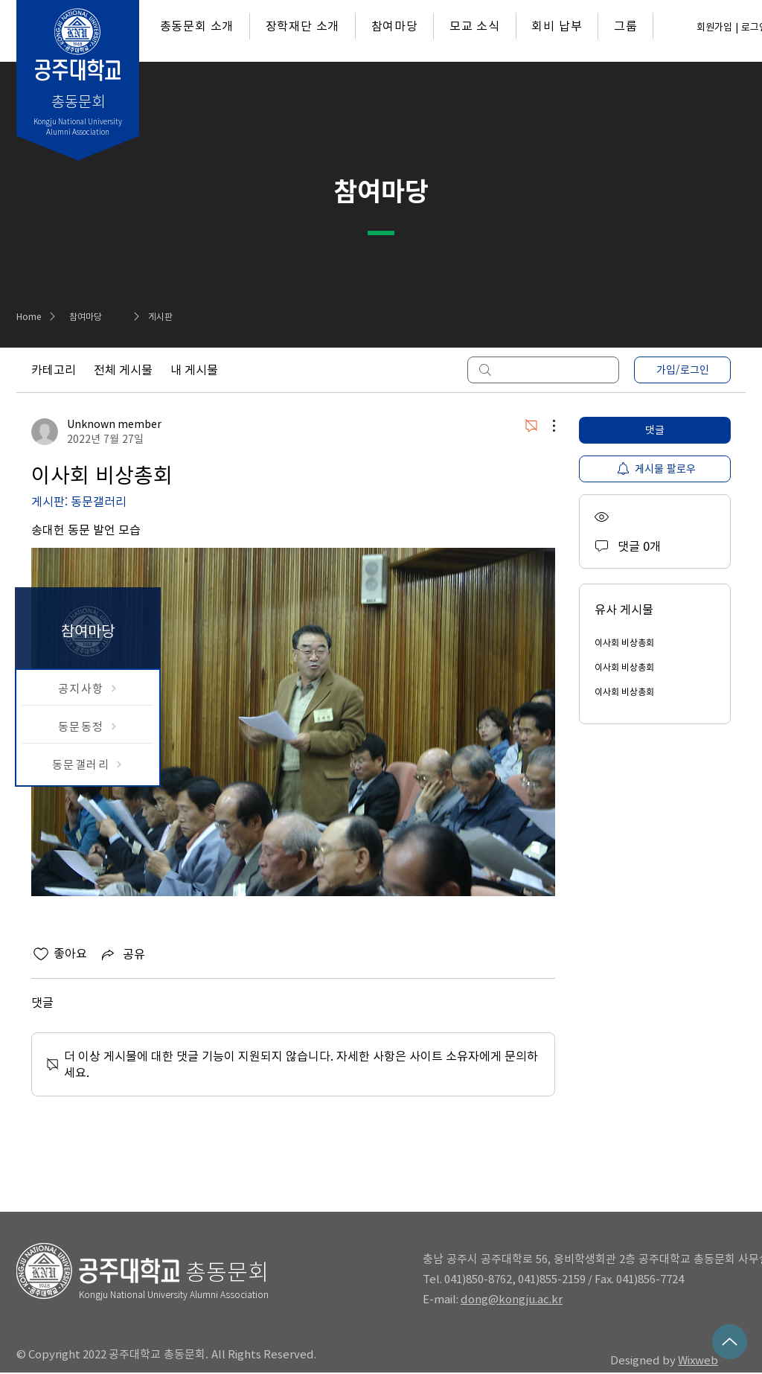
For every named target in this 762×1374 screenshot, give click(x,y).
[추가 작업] (546, 426)
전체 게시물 (123, 370)
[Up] (729, 1341)
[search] (543, 370)
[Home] (33, 316)
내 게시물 (194, 370)
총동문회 (227, 1272)
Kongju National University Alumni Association (174, 1294)
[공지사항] (87, 688)
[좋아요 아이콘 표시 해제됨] (41, 954)
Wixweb (698, 1360)
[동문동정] (87, 726)
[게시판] (187, 316)
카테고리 (53, 370)
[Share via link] (122, 954)
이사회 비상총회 (624, 642)
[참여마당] (108, 316)
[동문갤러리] (87, 764)
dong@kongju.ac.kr (512, 1299)
